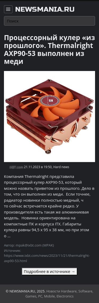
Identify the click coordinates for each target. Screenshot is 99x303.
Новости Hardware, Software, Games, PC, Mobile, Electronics (59, 294)
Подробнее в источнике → (49, 271)
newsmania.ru (45, 9)
